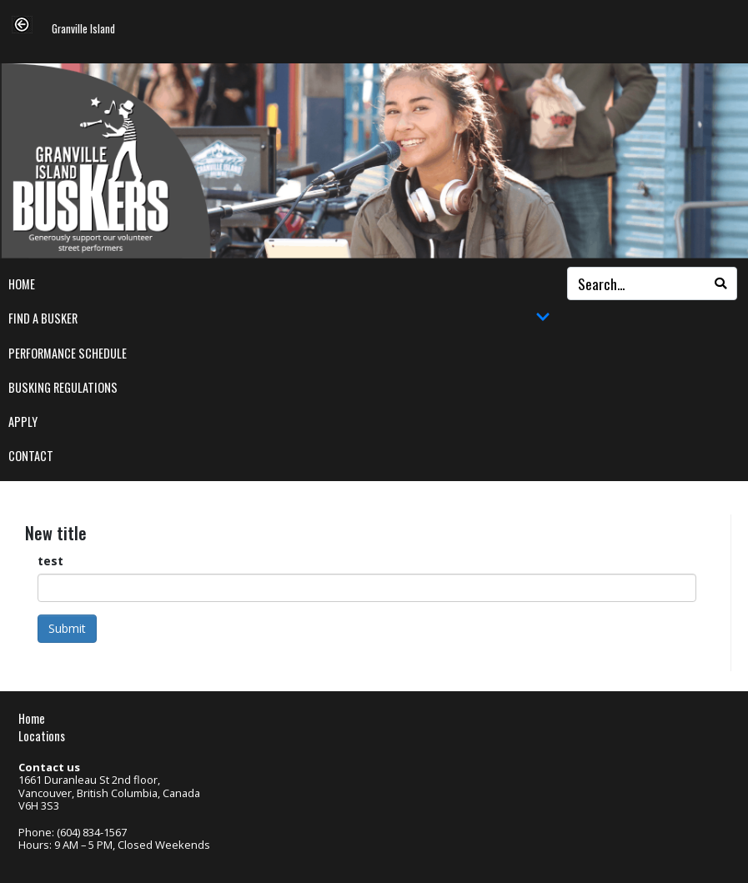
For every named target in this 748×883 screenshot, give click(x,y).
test (50, 561)
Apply (23, 421)
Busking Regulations (63, 387)
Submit (67, 628)
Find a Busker (279, 318)
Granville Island (83, 30)
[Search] (720, 283)
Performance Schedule (67, 353)
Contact (30, 455)
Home (21, 284)
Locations (41, 736)
